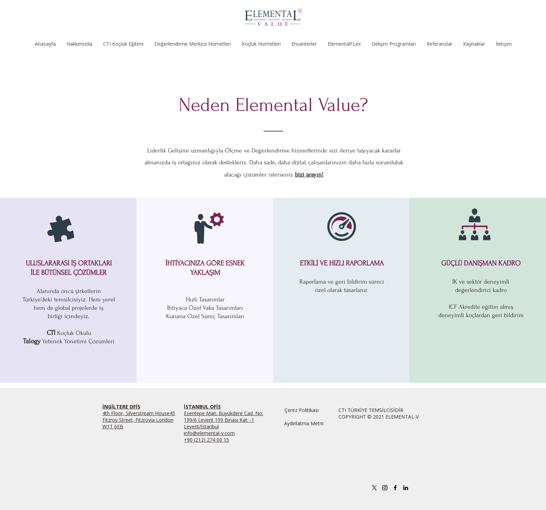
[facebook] (395, 487)
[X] (374, 487)
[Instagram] (384, 487)
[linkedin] (405, 487)
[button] (123, 43)
